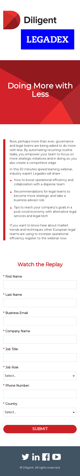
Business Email (15, 313)
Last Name (12, 295)
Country (10, 404)
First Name (12, 276)
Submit (40, 429)
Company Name (16, 331)
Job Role (10, 367)
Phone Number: (16, 386)
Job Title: (10, 349)
